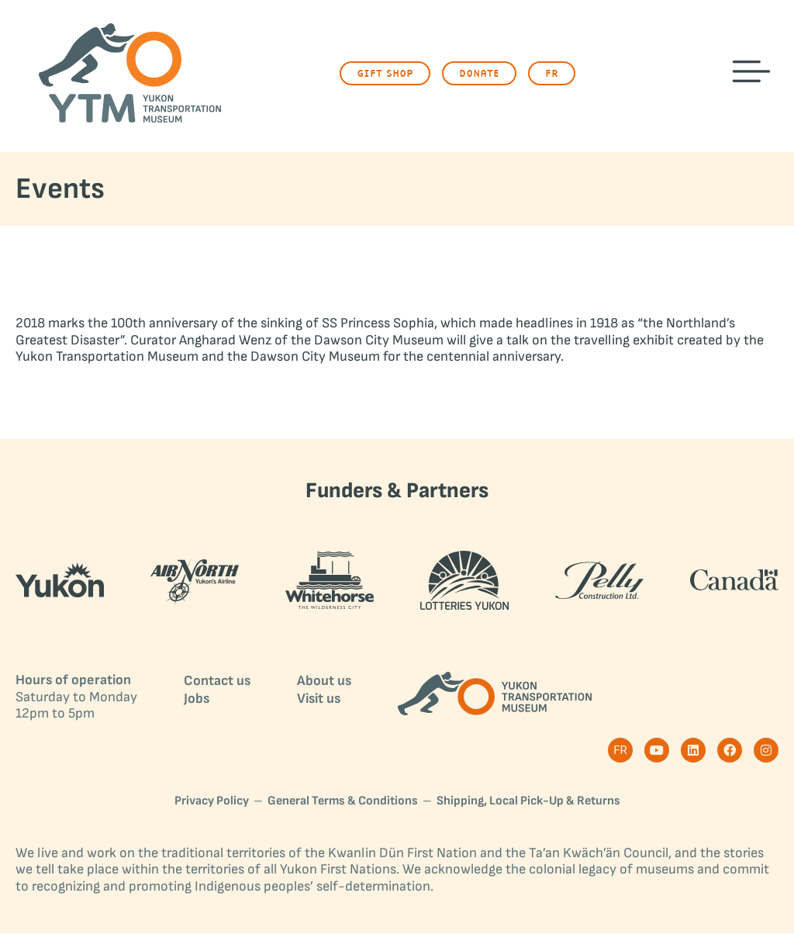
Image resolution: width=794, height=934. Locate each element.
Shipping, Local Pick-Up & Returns (528, 801)
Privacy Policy (211, 801)
